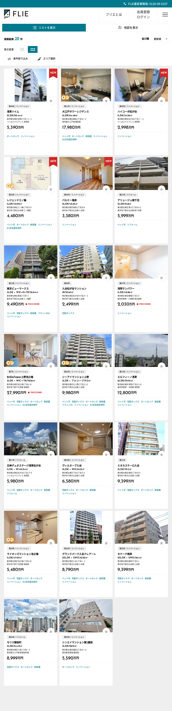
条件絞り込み (20, 58)
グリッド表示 (33, 49)
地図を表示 (131, 27)
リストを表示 (47, 27)
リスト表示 (21, 49)
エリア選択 (49, 58)
